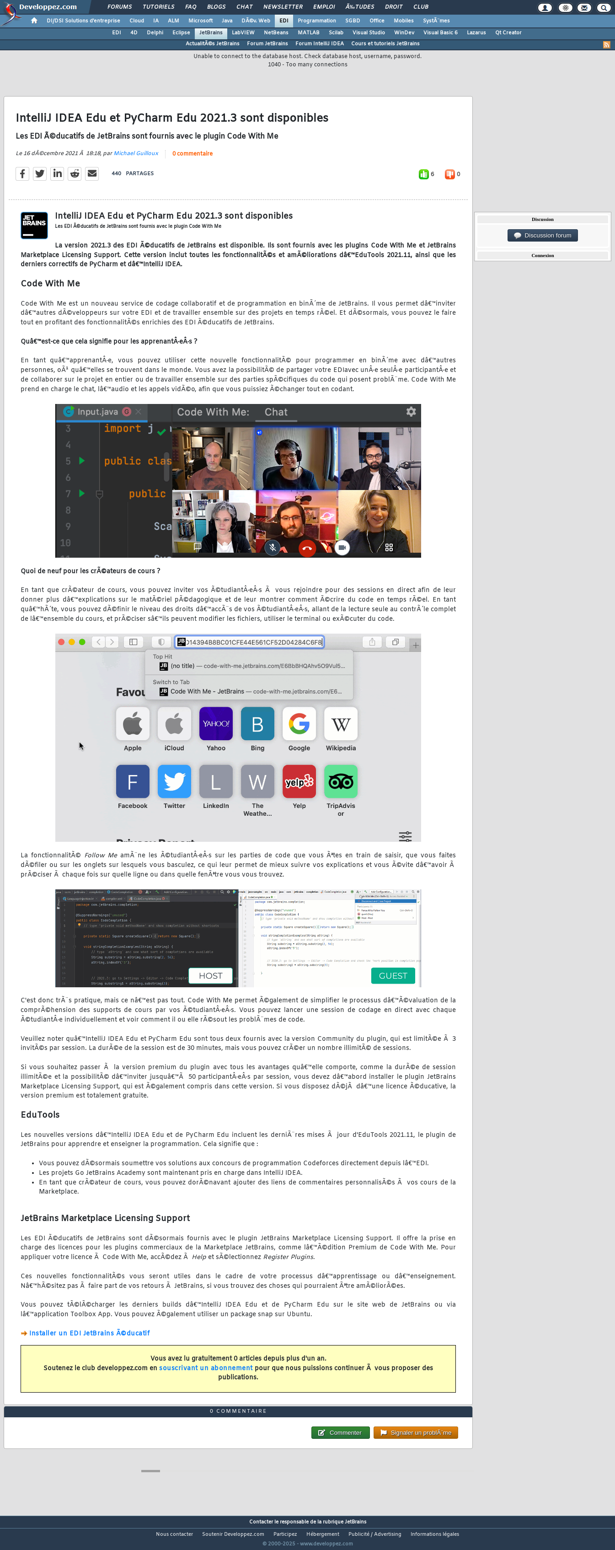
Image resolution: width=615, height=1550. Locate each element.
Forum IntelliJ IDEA (319, 44)
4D (134, 33)
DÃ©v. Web (255, 21)
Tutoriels (158, 7)
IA (156, 21)
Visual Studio (369, 33)
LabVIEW (243, 33)
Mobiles (404, 21)
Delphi (155, 33)
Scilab (336, 33)
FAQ (190, 7)
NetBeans (276, 33)
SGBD (352, 21)
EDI (284, 21)
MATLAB (309, 33)
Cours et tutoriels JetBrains (385, 44)
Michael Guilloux (135, 159)
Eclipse (181, 33)
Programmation (317, 21)
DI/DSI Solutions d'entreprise (83, 21)
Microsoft (200, 21)
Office (377, 21)
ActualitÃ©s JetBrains (213, 44)
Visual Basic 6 (440, 33)
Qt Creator (508, 33)
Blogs (216, 7)
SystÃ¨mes (436, 21)
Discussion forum (543, 235)
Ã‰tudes (360, 7)
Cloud (136, 21)
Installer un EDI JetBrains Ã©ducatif (89, 1339)
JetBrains (211, 33)
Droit (393, 7)
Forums (120, 7)
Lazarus (476, 33)
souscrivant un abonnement (206, 1374)
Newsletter (282, 7)
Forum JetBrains (267, 44)
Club (420, 7)
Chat (244, 7)
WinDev (404, 33)
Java (227, 21)
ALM (173, 21)
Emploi (324, 7)
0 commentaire (192, 159)
